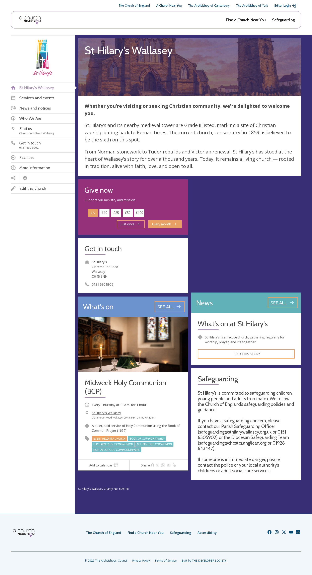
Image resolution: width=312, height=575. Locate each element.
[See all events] (170, 306)
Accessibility (207, 532)
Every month (164, 224)
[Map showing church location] (246, 234)
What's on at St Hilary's (233, 323)
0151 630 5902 (102, 284)
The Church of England (134, 5)
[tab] (103, 465)
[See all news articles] (283, 302)
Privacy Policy (141, 560)
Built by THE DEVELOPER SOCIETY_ (204, 560)
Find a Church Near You (246, 19)
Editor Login (285, 5)
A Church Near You (169, 5)
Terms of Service (166, 560)
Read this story (246, 354)
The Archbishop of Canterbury (209, 5)
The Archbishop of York (252, 5)
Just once (130, 224)
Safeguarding (283, 19)
